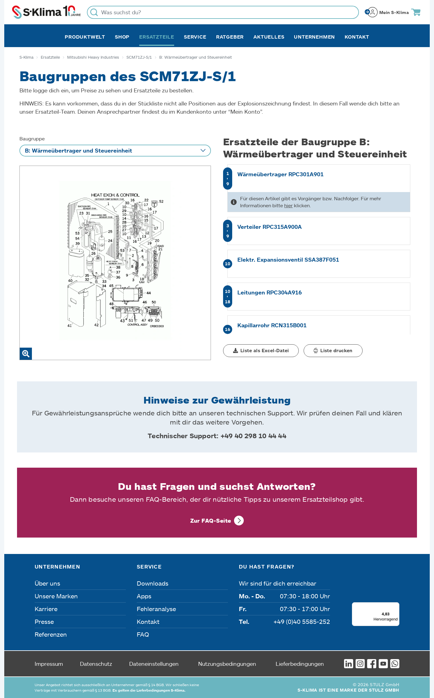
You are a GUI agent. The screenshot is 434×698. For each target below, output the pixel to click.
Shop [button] (122, 37)
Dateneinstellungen (154, 663)
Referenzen (51, 634)
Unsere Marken (56, 596)
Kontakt (357, 37)
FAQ (143, 634)
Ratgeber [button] (230, 37)
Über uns (47, 583)
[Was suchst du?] (223, 12)
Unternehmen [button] (314, 37)
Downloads (152, 583)
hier (288, 205)
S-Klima (26, 57)
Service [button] (195, 37)
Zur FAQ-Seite (210, 520)
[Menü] (395, 606)
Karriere (46, 608)
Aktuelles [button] (268, 37)
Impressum (49, 663)
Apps (144, 596)
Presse (44, 621)
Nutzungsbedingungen (227, 663)
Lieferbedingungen (300, 663)
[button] (261, 350)
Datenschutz (96, 663)
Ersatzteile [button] (156, 37)
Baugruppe (32, 138)
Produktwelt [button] (85, 37)
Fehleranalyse (156, 608)
